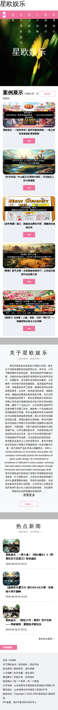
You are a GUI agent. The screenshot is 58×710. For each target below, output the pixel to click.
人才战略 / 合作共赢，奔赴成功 (18, 673)
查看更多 (29, 495)
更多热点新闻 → (47, 639)
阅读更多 (47, 94)
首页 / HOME (9, 660)
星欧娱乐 (12, 3)
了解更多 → (28, 504)
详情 (29, 141)
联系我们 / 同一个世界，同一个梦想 (21, 681)
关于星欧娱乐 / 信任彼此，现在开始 (21, 664)
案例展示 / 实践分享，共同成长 (18, 677)
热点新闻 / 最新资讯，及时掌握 (18, 668)
